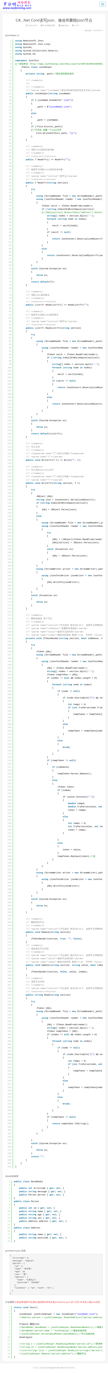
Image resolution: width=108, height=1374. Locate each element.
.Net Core (65, 25)
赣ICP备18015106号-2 (66, 1368)
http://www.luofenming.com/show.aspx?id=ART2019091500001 (66, 64)
